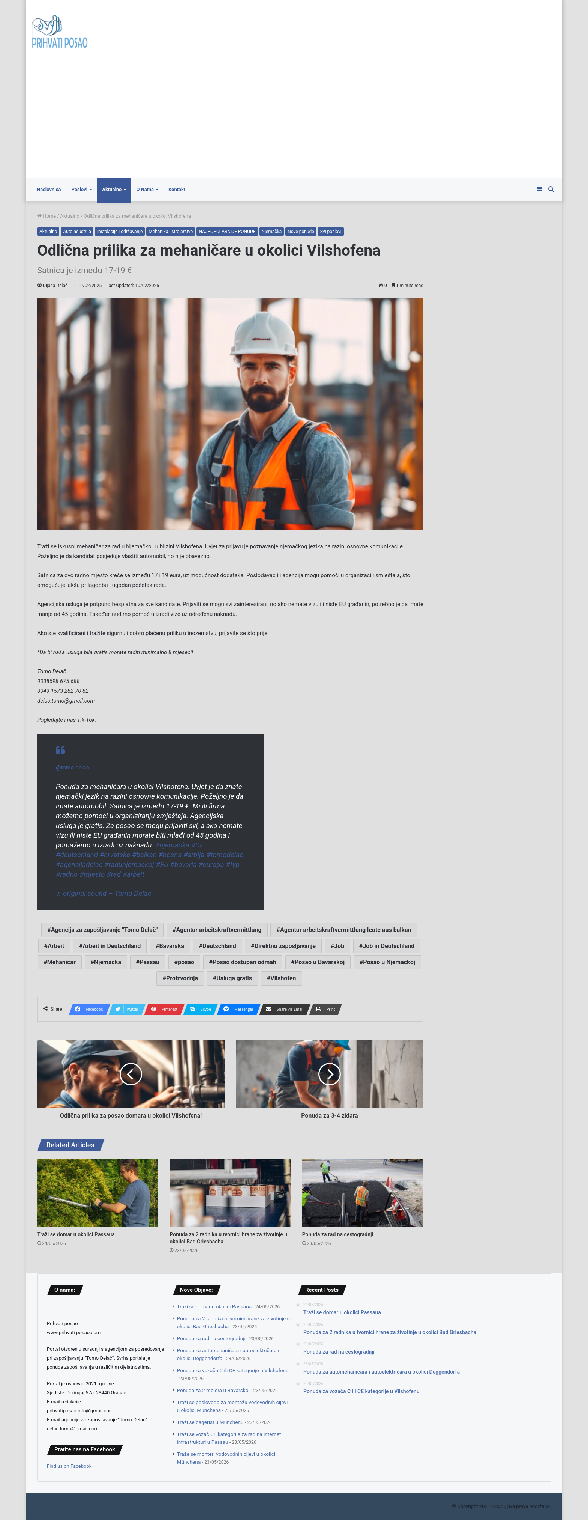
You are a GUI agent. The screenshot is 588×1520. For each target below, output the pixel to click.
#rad (113, 874)
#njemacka (172, 845)
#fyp (233, 864)
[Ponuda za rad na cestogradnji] (362, 1193)
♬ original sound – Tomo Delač (103, 893)
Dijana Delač (55, 285)
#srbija (193, 854)
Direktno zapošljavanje (285, 946)
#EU (162, 864)
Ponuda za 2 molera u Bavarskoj (213, 1390)
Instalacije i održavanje (119, 231)
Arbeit (56, 946)
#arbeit (133, 874)
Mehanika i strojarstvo (170, 231)
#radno (67, 874)
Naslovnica (49, 189)
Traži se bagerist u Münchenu (210, 1422)
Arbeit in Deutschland (111, 946)
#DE (197, 845)
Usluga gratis (234, 978)
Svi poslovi (331, 231)
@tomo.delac (72, 767)
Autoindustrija (77, 231)
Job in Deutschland (388, 946)
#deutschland (77, 854)
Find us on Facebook (69, 1466)
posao (186, 962)
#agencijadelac (79, 864)
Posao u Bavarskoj (320, 962)
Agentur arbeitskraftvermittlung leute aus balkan (345, 929)
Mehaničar (61, 962)
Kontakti (177, 189)
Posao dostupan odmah (244, 962)
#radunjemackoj (129, 864)
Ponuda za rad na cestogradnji (338, 1234)
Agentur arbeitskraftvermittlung (218, 929)
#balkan (144, 854)
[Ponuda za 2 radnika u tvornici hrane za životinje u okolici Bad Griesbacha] (230, 1193)
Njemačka (272, 231)
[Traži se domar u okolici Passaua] (97, 1193)
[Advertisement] (294, 122)
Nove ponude (301, 231)
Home (46, 216)
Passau (149, 962)
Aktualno (112, 189)
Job (339, 946)
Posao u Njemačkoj (389, 962)
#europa (211, 864)
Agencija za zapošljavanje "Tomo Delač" (104, 929)
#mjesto (92, 874)
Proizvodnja (182, 978)
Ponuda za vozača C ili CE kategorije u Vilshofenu (233, 1370)
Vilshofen (283, 978)
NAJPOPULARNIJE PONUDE (227, 231)
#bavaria (183, 864)
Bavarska (171, 946)
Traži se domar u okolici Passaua (76, 1234)
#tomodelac (224, 854)
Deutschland (219, 946)
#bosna (170, 854)
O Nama (145, 189)
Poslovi (79, 189)
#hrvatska (115, 854)
